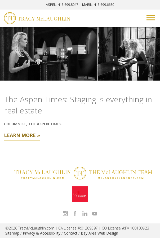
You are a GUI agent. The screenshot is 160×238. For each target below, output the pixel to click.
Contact (70, 233)
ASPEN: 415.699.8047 (62, 4)
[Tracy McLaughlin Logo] (37, 18)
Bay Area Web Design (99, 233)
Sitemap (12, 233)
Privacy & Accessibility (41, 233)
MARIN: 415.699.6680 (98, 4)
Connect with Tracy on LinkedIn (85, 213)
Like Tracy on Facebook (75, 213)
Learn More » (22, 135)
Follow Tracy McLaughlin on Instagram (65, 213)
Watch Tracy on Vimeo (94, 213)
